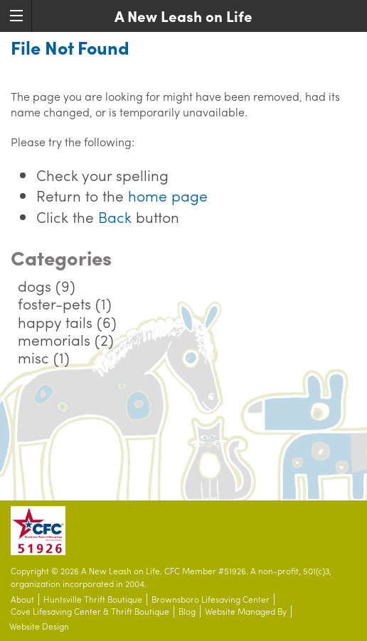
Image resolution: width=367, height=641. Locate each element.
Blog (187, 612)
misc (33, 357)
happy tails (55, 321)
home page (168, 195)
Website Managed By (246, 612)
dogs (34, 285)
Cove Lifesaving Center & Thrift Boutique (90, 612)
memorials (54, 339)
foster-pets (54, 303)
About (22, 599)
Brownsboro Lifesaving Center (210, 599)
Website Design (39, 626)
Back (115, 216)
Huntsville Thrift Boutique (92, 599)
